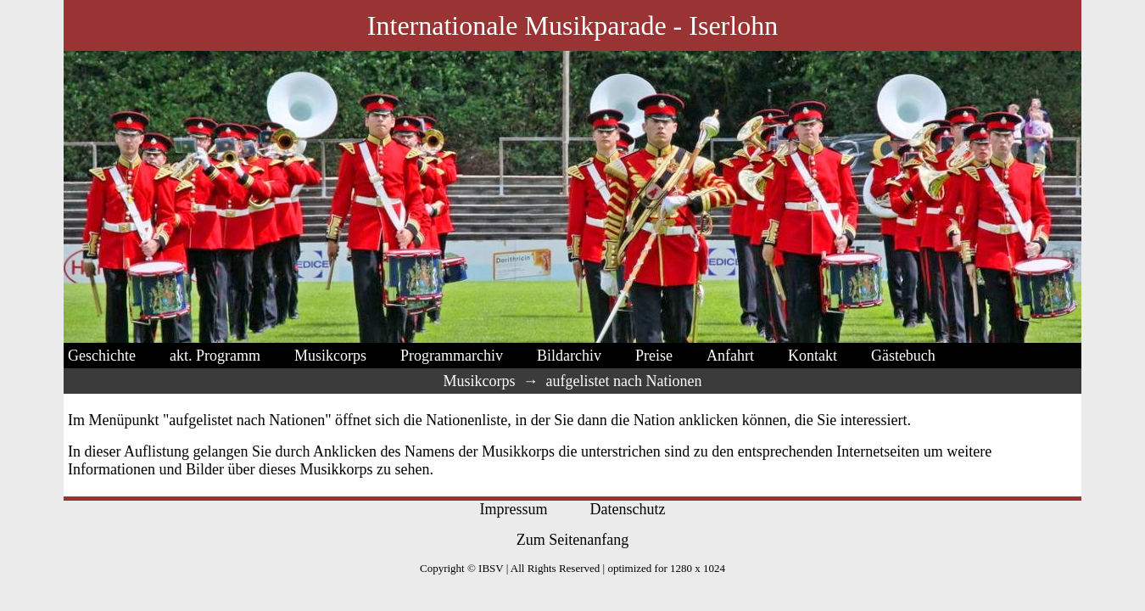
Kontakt (812, 355)
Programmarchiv (451, 355)
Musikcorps (330, 355)
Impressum (514, 509)
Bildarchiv (569, 355)
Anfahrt (730, 355)
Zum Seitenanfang (572, 539)
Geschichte (102, 355)
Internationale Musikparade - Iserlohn (572, 25)
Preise (654, 355)
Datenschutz (628, 509)
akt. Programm (215, 355)
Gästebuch (903, 355)
